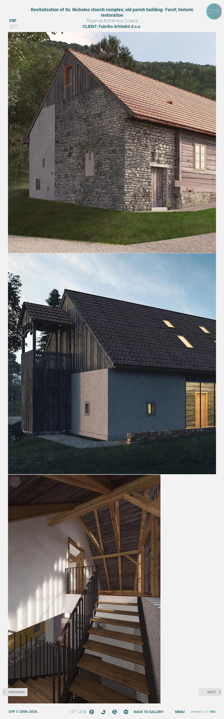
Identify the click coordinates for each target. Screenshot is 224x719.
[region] (214, 11)
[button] (180, 712)
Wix (213, 712)
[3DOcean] (103, 712)
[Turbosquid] (114, 712)
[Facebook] (91, 712)
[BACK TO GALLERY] (148, 712)
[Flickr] (126, 712)
